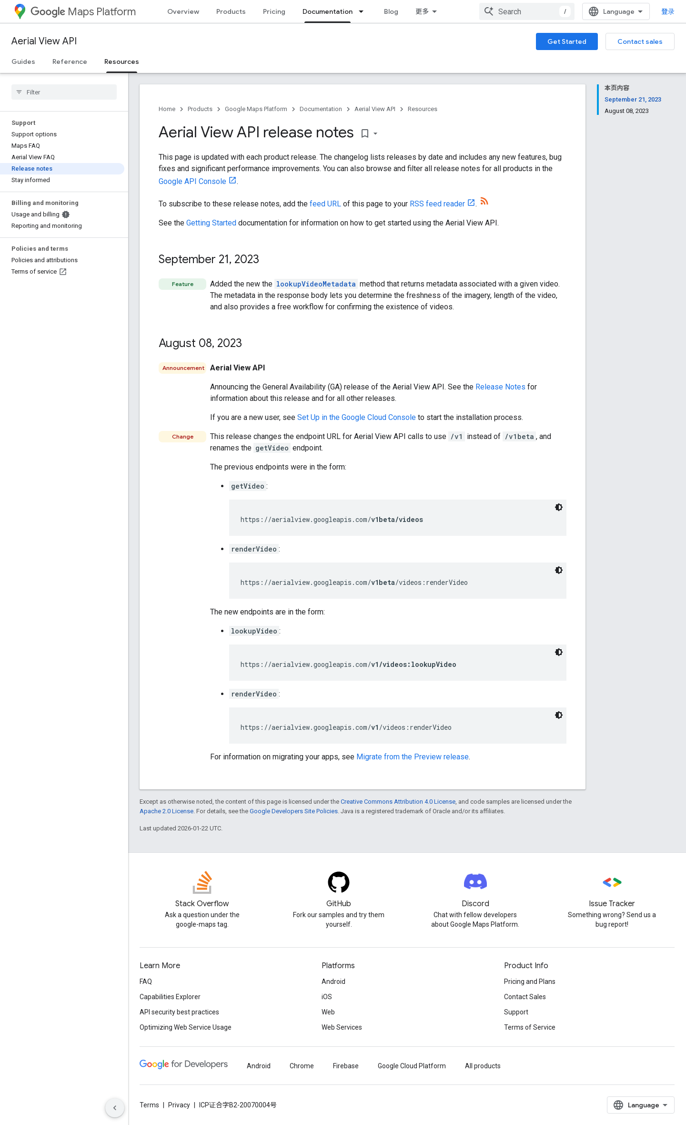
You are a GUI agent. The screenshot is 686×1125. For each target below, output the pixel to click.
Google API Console (192, 181)
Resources (422, 108)
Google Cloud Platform (412, 1066)
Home (167, 108)
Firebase (346, 1066)
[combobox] (527, 11)
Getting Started (211, 222)
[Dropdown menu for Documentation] (364, 11)
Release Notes (500, 386)
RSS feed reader (437, 203)
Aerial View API (44, 41)
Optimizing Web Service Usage (186, 1027)
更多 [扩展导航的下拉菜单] (422, 11)
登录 (668, 11)
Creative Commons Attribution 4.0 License (398, 801)
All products (483, 1066)
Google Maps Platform (256, 108)
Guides (23, 61)
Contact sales (640, 41)
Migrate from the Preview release (412, 756)
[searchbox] (64, 92)
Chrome (302, 1066)
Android (333, 981)
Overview (183, 11)
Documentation (321, 108)
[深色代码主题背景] (558, 507)
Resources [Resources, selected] (121, 61)
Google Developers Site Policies (294, 811)
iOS (327, 997)
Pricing (274, 11)
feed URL (325, 203)
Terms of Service (529, 1027)
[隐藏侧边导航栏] (114, 1107)
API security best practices (179, 1012)
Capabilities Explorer (170, 997)
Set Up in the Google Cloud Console (356, 417)
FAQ (146, 981)
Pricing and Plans (529, 981)
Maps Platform (83, 11)
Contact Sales (525, 997)
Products (231, 11)
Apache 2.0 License (166, 811)
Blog (391, 11)
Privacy (179, 1105)
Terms (149, 1105)
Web (328, 1012)
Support (516, 1012)
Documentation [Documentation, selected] (328, 11)
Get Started (566, 41)
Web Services (342, 1027)
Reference (69, 61)
